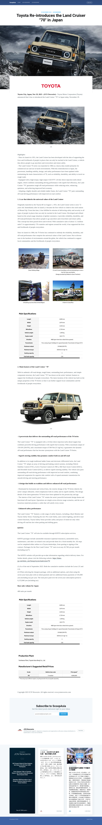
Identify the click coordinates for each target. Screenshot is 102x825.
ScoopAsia (13, 2)
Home (19, 2)
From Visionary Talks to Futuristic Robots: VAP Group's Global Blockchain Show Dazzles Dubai (22, 772)
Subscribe (89, 2)
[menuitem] (19, 2)
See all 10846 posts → (22, 810)
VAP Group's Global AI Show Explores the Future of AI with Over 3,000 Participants (22, 764)
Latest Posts (89, 819)
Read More (80, 730)
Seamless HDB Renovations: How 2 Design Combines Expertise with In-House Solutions (22, 780)
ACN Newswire (26, 2)
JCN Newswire (35, 2)
